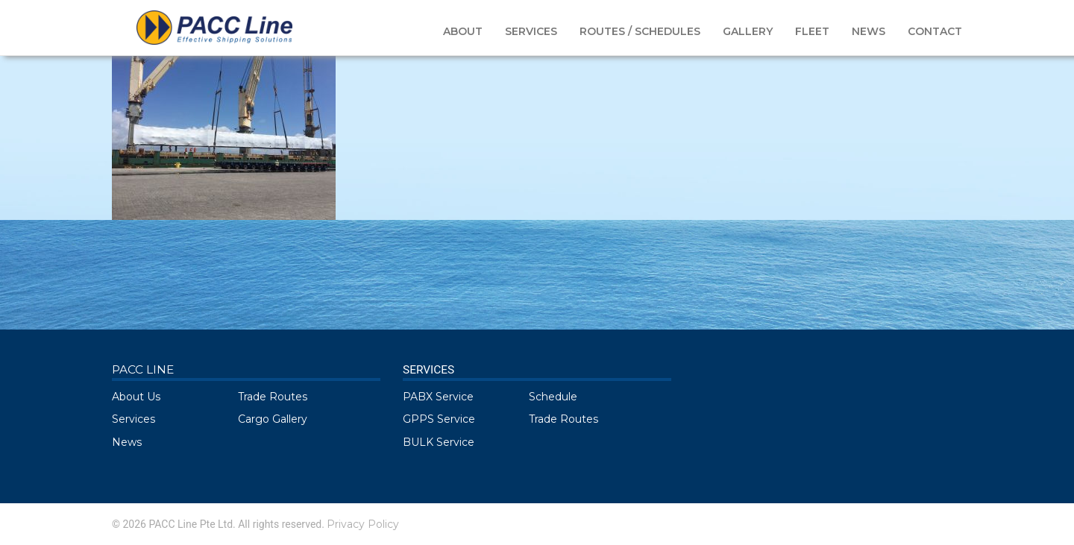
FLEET (812, 31)
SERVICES (531, 31)
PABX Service (438, 396)
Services (133, 419)
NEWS (868, 31)
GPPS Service (439, 419)
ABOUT (463, 31)
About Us (136, 396)
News (127, 442)
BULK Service (438, 442)
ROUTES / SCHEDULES (640, 31)
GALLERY (748, 31)
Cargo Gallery (272, 419)
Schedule (553, 396)
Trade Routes (272, 396)
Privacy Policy (363, 524)
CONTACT (935, 31)
